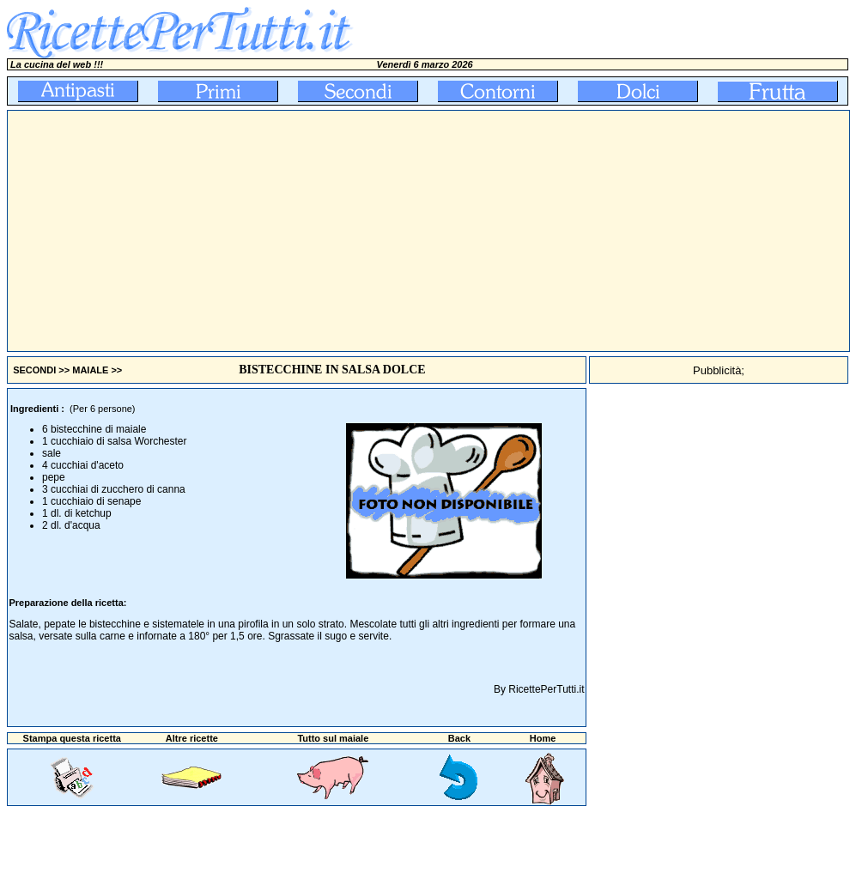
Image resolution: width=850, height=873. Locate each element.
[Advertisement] (318, 231)
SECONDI (34, 370)
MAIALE (90, 370)
